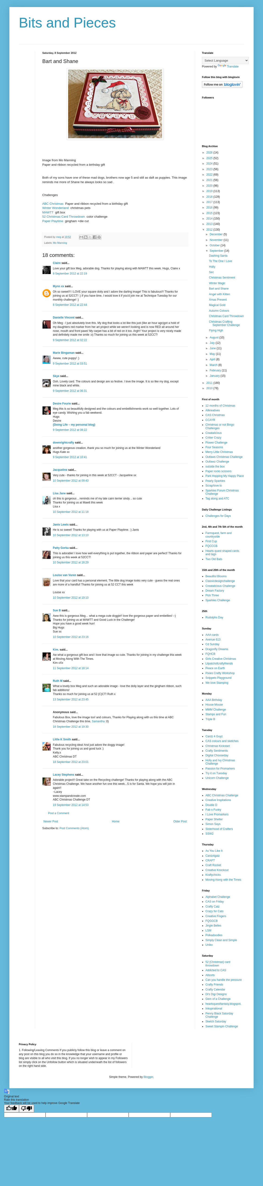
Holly (212, 266)
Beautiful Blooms (216, 576)
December (217, 234)
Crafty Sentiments (216, 750)
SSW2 (209, 833)
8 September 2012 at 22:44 (70, 304)
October (215, 245)
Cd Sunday (212, 644)
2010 (209, 388)
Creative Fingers (215, 916)
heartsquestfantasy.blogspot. (223, 1003)
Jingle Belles (213, 925)
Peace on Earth (215, 668)
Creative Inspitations (218, 800)
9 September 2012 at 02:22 (70, 340)
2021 (209, 180)
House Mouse (214, 704)
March (214, 365)
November (217, 240)
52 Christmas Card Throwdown (63, 216)
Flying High (216, 330)
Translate (228, 66)
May (213, 354)
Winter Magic (217, 283)
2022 (209, 174)
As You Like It (214, 850)
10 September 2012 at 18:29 (71, 562)
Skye (56, 376)
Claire (57, 263)
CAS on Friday (214, 901)
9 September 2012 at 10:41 (70, 457)
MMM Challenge (215, 709)
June (213, 348)
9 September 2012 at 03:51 (70, 363)
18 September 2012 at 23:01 (71, 762)
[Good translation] (11, 1108)
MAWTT (48, 212)
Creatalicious (213, 433)
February (216, 370)
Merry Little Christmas (219, 452)
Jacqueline (60, 469)
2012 (209, 229)
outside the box (214, 466)
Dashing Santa (218, 255)
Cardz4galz (212, 855)
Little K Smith (62, 739)
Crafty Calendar (215, 989)
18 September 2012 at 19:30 (71, 726)
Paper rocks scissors (218, 471)
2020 (209, 185)
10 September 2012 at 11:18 (71, 512)
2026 (209, 152)
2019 (209, 191)
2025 (209, 158)
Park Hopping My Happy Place (224, 476)
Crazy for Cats (214, 911)
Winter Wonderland (55, 208)
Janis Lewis (61, 524)
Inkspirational (213, 1008)
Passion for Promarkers (220, 768)
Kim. (56, 649)
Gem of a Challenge (218, 999)
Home (116, 821)
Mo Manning (60, 242)
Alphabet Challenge (217, 897)
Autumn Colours (219, 310)
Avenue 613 (212, 639)
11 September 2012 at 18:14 (71, 668)
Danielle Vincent (63, 317)
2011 (209, 383)
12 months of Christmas (220, 405)
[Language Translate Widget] (225, 60)
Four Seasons (214, 447)
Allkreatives (212, 410)
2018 (209, 196)
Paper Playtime (52, 221)
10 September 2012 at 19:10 (71, 597)
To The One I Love (220, 261)
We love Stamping (216, 682)
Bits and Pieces (67, 23)
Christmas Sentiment (222, 277)
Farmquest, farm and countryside (218, 534)
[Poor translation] (26, 1108)
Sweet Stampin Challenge (221, 1026)
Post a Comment (58, 813)
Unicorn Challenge (217, 778)
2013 (209, 224)
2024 (209, 163)
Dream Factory (214, 590)
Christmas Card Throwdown (226, 316)
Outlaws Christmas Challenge (224, 457)
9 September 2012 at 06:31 (70, 391)
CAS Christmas (215, 415)
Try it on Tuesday (216, 773)
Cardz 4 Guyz (214, 736)
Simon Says (212, 824)
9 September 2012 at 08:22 (70, 430)
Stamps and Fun (215, 714)
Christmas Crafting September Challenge (224, 323)
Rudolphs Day (214, 617)
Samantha (98, 721)
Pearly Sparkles (215, 481)
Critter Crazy (213, 437)
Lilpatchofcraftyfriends (219, 663)
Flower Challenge (216, 442)
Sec (211, 272)
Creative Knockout (216, 870)
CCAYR (210, 420)
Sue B (57, 610)
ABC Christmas (52, 203)
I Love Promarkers (216, 814)
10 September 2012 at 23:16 (71, 637)
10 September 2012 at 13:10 (71, 535)
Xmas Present (218, 299)
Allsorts (210, 975)
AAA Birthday (213, 700)
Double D (211, 805)
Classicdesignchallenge (220, 581)
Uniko (209, 944)
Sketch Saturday (215, 1021)
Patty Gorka (61, 548)
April (213, 359)
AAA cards (212, 634)
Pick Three (212, 595)
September (217, 250)
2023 (209, 169)
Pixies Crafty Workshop (220, 673)
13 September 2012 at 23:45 (71, 699)
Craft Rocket (213, 865)
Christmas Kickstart (217, 746)
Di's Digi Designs (216, 994)
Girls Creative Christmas (220, 658)
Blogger (148, 1077)
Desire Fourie (62, 403)
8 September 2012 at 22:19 (70, 273)
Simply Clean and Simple (221, 940)
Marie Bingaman (64, 352)
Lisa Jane (59, 493)
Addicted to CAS (215, 970)
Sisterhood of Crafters (219, 829)
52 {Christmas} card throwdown (217, 963)
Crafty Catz (212, 906)
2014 (209, 218)
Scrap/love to (213, 485)
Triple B (210, 719)
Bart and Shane (218, 288)
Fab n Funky (213, 809)
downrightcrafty (63, 442)
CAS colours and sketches (222, 741)
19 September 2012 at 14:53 (71, 805)
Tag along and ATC (217, 498)
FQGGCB (211, 921)
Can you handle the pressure (223, 980)
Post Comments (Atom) (74, 828)
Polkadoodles (213, 935)
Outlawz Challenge (217, 461)
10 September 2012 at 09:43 (71, 480)
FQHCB (210, 654)
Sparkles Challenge (217, 600)
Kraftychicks (213, 874)
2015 (209, 213)
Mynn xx (58, 286)
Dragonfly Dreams (216, 649)
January (215, 375)
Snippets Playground (218, 677)
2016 (209, 207)
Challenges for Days (218, 516)
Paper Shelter (214, 819)
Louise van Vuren (64, 575)
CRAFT (210, 860)
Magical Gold (217, 305)
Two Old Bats (213, 559)
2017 (209, 202)
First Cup (211, 541)
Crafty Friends (214, 984)
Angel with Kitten (219, 294)
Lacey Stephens (63, 774)
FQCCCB (211, 546)
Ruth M (57, 681)
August (214, 337)
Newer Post (50, 821)
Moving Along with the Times (223, 879)
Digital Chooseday (216, 755)
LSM (208, 930)
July (213, 343)
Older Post (180, 821)
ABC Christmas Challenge (221, 795)
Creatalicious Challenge (220, 586)
